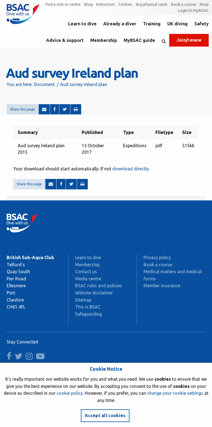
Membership (103, 40)
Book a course (183, 4)
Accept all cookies (105, 415)
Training (152, 23)
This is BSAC (87, 306)
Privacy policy (157, 257)
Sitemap (83, 299)
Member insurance (162, 285)
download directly (130, 168)
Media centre (88, 278)
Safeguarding (88, 313)
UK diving (177, 23)
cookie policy (70, 393)
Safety (201, 23)
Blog (88, 4)
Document (44, 84)
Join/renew (189, 39)
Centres (125, 4)
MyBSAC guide (139, 40)
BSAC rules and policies (98, 285)
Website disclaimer (94, 292)
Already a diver (119, 23)
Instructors (105, 4)
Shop (204, 4)
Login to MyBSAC (193, 10)
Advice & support (65, 40)
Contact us (86, 271)
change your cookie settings (175, 393)
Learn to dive (82, 23)
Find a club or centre (63, 4)
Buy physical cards (152, 4)
